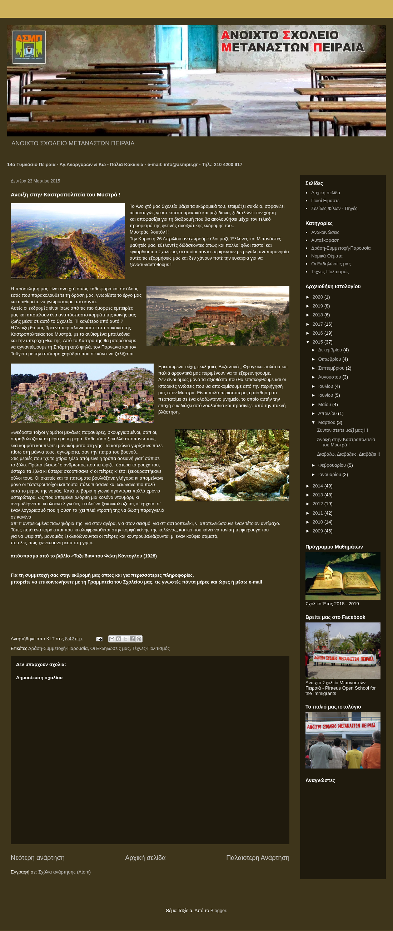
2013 (318, 494)
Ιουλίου (326, 386)
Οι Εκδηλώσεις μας (110, 648)
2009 (318, 531)
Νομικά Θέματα (327, 256)
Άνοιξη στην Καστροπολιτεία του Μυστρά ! (346, 442)
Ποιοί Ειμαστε (325, 200)
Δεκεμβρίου (330, 349)
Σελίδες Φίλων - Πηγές (334, 208)
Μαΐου (325, 404)
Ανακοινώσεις (325, 232)
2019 (318, 306)
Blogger (218, 910)
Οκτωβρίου (330, 359)
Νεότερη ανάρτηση (38, 857)
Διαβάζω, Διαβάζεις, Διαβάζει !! (348, 454)
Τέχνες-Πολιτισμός (151, 648)
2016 (318, 333)
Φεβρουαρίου (332, 465)
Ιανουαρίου (330, 474)
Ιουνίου (326, 395)
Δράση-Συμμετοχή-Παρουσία (58, 648)
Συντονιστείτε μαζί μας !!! (342, 430)
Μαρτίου (327, 422)
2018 (318, 314)
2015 (318, 342)
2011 (318, 513)
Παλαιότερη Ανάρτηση (257, 857)
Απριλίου (328, 413)
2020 (318, 297)
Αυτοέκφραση (325, 240)
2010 (318, 522)
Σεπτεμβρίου (332, 368)
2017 (318, 324)
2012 (318, 503)
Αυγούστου (330, 377)
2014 (318, 486)
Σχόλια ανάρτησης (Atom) (64, 872)
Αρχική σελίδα (145, 857)
